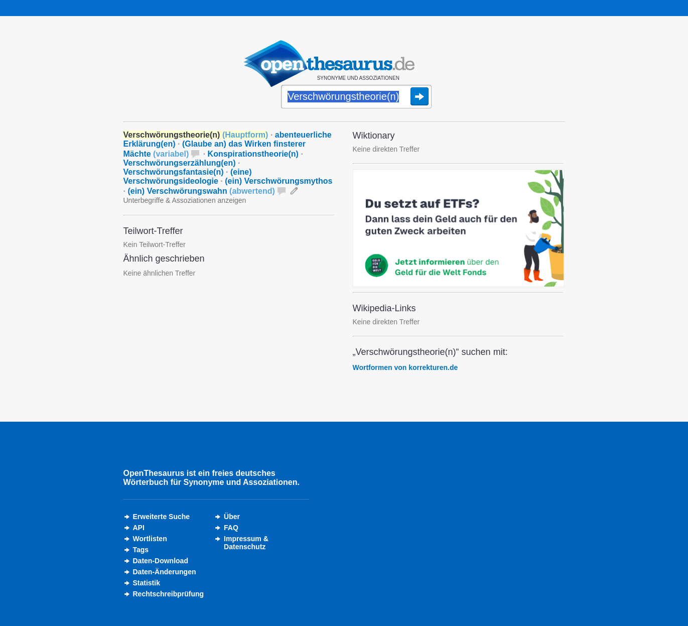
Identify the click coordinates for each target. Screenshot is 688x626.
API (139, 528)
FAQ (231, 528)
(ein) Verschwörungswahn (200, 191)
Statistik (146, 583)
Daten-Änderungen (164, 572)
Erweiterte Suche (161, 517)
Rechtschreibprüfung (168, 594)
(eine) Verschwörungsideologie (187, 176)
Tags (141, 550)
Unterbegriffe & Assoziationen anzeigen (184, 200)
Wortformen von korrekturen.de (405, 367)
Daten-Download (160, 561)
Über (232, 517)
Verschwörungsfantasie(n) (173, 172)
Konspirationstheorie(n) (253, 154)
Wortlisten (150, 539)
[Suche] (356, 97)
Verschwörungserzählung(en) (179, 163)
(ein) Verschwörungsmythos (278, 181)
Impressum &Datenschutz (246, 543)
